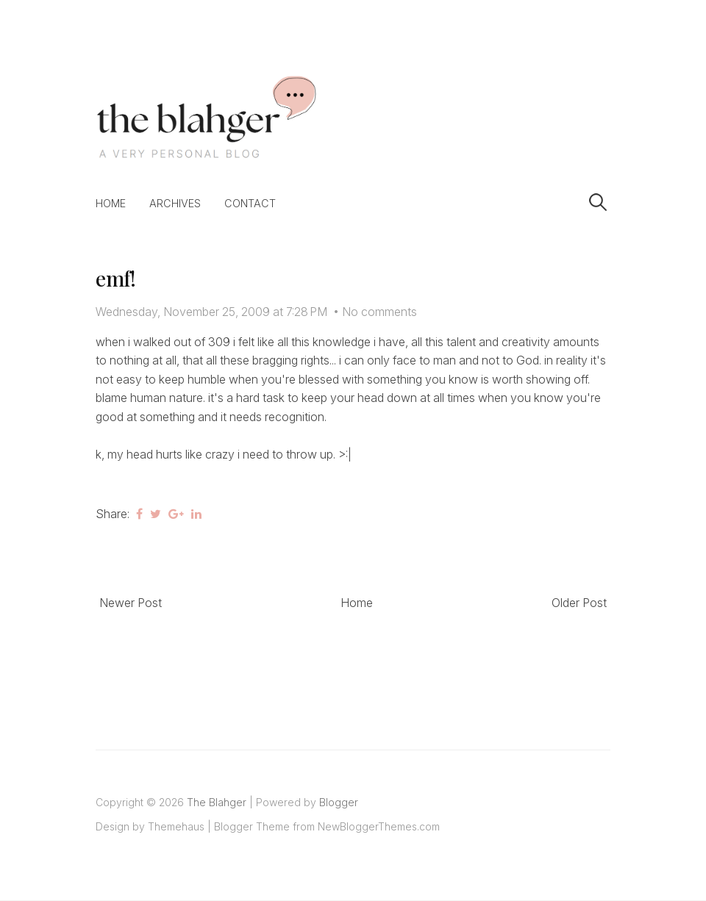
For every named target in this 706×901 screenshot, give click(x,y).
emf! (116, 278)
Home (111, 203)
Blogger (338, 802)
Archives (175, 203)
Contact (250, 203)
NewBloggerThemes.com (379, 826)
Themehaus (176, 826)
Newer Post (130, 602)
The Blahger (216, 802)
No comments (379, 311)
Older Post (579, 602)
